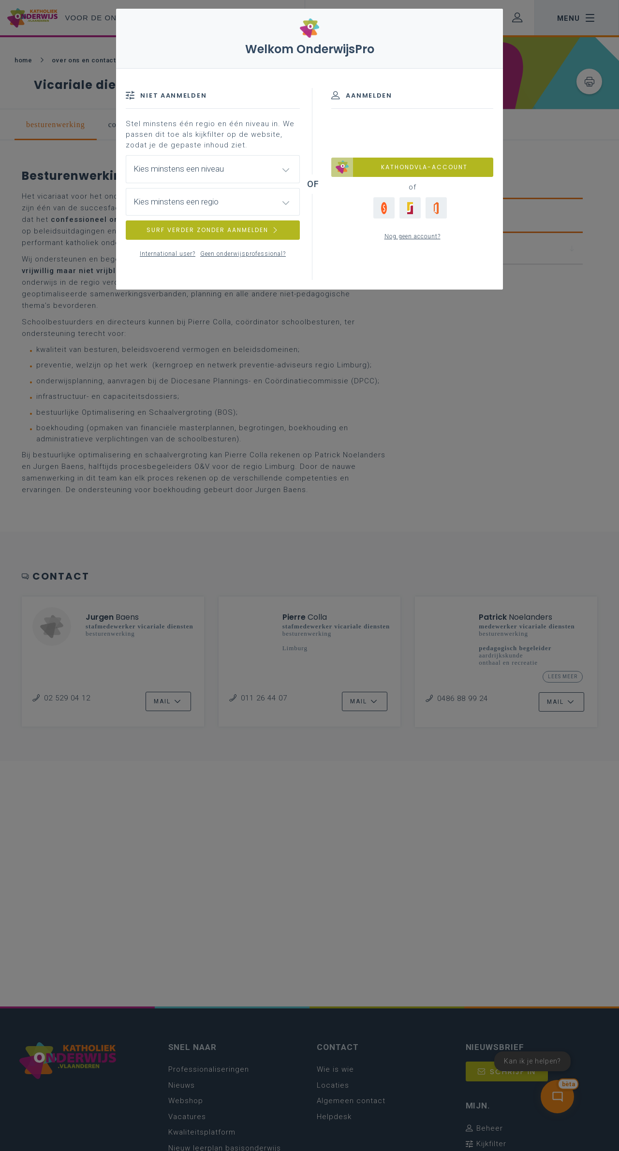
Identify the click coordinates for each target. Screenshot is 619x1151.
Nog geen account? (412, 236)
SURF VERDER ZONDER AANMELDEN (213, 230)
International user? (167, 253)
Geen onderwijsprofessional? (243, 253)
